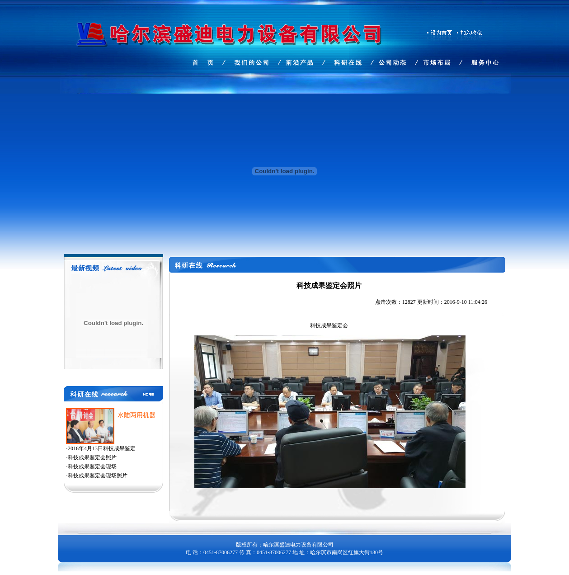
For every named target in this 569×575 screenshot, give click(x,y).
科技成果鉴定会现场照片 (97, 475)
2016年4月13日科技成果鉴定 (102, 448)
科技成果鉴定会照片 (92, 457)
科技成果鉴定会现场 (92, 466)
